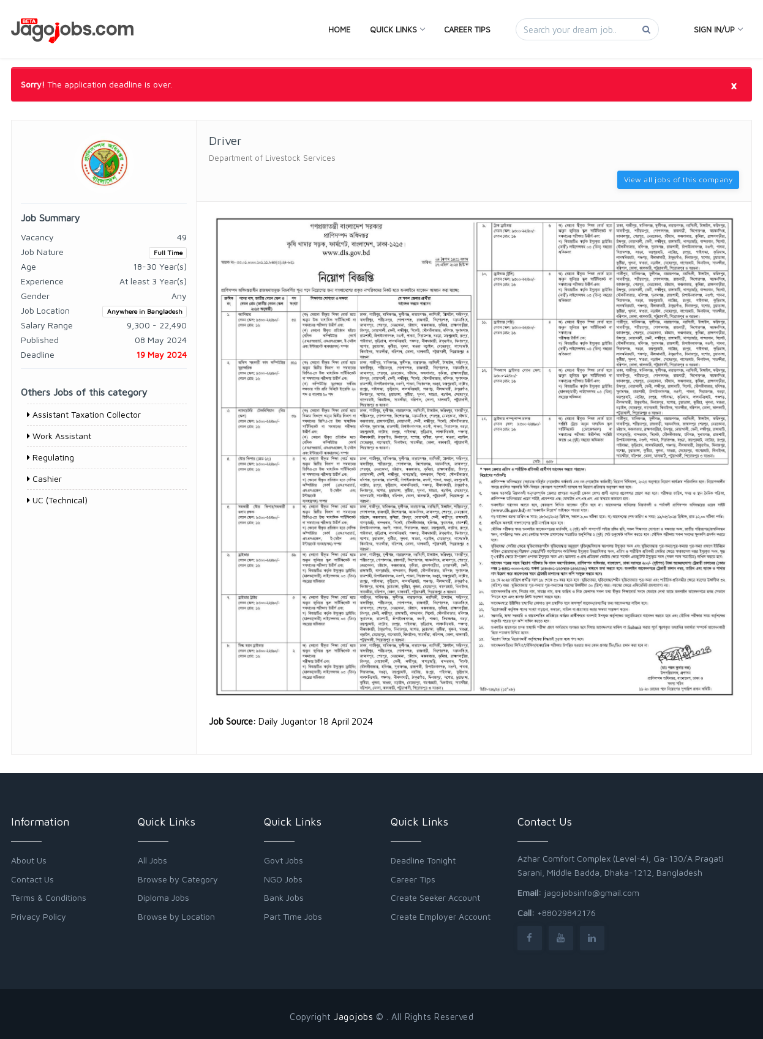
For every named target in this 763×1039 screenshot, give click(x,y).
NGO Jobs (283, 879)
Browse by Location (176, 916)
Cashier (44, 478)
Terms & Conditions (48, 897)
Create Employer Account (441, 916)
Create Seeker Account (435, 897)
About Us (29, 860)
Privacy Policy (38, 916)
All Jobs (152, 860)
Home (339, 29)
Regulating (50, 457)
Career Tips (467, 29)
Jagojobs (353, 1016)
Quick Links (397, 29)
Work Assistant (59, 436)
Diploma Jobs (163, 897)
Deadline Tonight (423, 860)
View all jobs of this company (678, 179)
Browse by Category (178, 879)
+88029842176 (566, 913)
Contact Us (32, 879)
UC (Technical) (57, 500)
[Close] (733, 85)
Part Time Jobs (293, 916)
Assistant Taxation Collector (84, 414)
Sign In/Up (718, 29)
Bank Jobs (284, 897)
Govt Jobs (283, 860)
